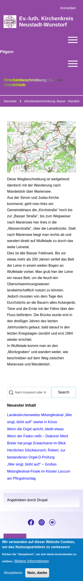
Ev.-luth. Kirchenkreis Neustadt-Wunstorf (46, 21)
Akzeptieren (13, 577)
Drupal (42, 500)
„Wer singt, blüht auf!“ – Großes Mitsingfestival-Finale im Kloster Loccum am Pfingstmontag (38, 471)
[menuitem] (67, 8)
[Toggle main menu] (41, 40)
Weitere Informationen (31, 565)
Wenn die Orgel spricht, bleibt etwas (35, 429)
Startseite (10, 101)
